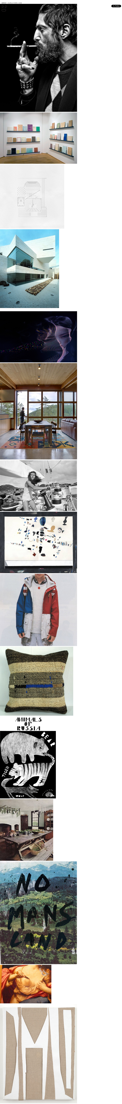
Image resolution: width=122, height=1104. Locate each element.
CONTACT (4, 3)
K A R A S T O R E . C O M (14, 3)
